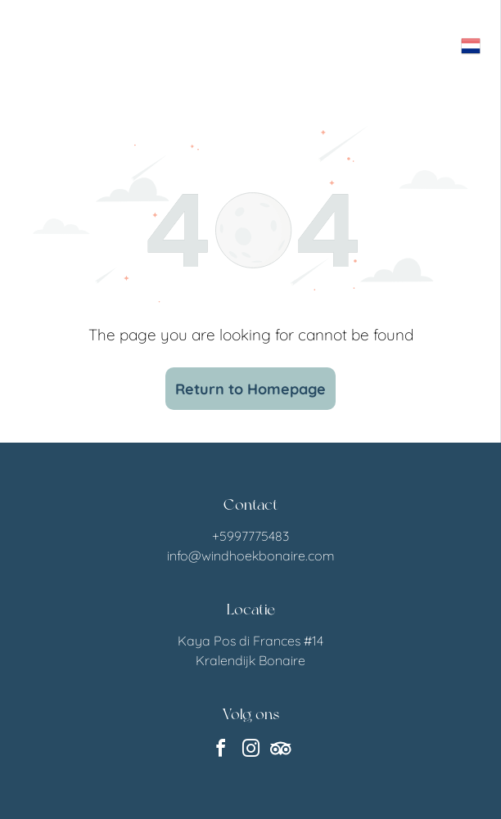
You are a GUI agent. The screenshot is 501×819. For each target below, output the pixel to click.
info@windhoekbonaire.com (251, 555)
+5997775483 (250, 536)
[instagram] (250, 751)
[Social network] (281, 751)
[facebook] (220, 751)
